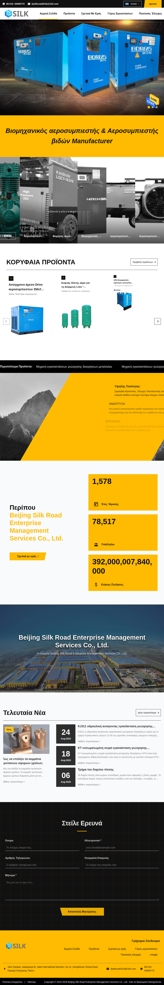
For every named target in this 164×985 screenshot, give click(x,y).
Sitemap (31, 982)
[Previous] (6, 321)
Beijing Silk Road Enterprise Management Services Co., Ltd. (98, 982)
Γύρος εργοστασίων (120, 13)
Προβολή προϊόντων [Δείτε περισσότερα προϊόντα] (143, 262)
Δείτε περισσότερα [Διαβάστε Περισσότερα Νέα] (147, 712)
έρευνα (152, 4)
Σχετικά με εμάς (91, 13)
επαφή (153, 954)
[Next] (157, 321)
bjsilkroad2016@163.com (45, 4)
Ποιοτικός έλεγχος (150, 13)
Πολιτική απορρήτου (12, 982)
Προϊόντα (69, 13)
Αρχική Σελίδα (48, 13)
